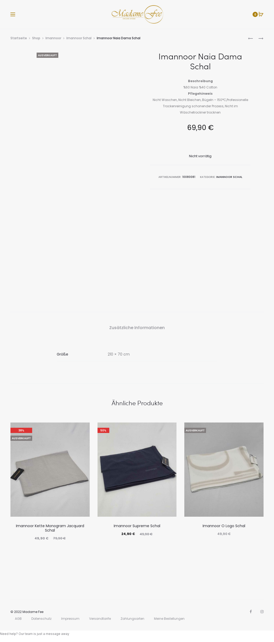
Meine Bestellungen (169, 618)
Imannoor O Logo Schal (224, 525)
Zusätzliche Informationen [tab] (137, 328)
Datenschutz (41, 618)
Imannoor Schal (79, 38)
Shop (36, 38)
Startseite (18, 38)
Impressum (70, 618)
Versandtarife (100, 618)
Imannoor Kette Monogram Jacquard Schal (50, 528)
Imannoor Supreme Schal (137, 525)
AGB (18, 618)
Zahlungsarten (132, 618)
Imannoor (53, 38)
